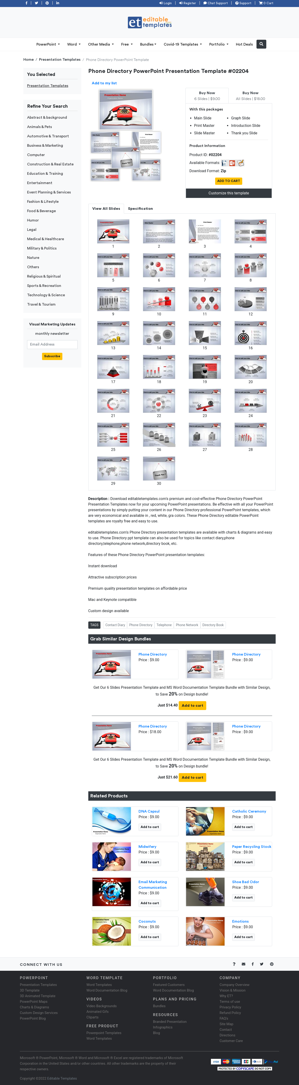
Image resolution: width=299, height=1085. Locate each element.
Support (243, 3)
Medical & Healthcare (45, 239)
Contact (226, 1030)
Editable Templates (62, 1078)
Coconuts (147, 921)
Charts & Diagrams (34, 1007)
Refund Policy (230, 1013)
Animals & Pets (39, 127)
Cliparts (92, 1017)
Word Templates (99, 985)
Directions (227, 1035)
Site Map (226, 1024)
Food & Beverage (41, 211)
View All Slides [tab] (106, 209)
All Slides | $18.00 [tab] (250, 96)
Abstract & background (47, 117)
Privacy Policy (230, 1007)
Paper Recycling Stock (251, 847)
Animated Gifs (97, 1012)
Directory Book (213, 625)
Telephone (164, 625)
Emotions (240, 921)
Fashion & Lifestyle (43, 201)
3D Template (29, 990)
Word (72, 44)
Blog (156, 1033)
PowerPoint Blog (33, 1018)
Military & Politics (42, 248)
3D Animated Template (37, 996)
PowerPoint (46, 44)
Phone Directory (140, 625)
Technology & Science (46, 295)
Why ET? (226, 996)
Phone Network (187, 625)
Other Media (99, 44)
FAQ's (224, 1018)
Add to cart (192, 705)
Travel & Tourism (41, 304)
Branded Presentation (170, 1022)
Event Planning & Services (49, 192)
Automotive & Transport (48, 136)
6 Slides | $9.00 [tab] (207, 96)
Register (187, 3)
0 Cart (266, 3)
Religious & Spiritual (44, 276)
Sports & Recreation (44, 286)
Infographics (162, 1027)
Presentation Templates (60, 59)
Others (33, 267)
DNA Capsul (149, 811)
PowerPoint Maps (33, 1001)
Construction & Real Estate (50, 164)
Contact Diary (115, 625)
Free (125, 44)
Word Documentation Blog (106, 990)
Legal (31, 230)
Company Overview (234, 985)
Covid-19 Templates (181, 44)
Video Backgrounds (101, 1006)
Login (165, 3)
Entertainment (39, 183)
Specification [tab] (140, 209)
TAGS (94, 625)
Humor (33, 220)
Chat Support (215, 3)
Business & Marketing (45, 145)
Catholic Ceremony (249, 811)
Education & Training (45, 173)
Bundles (146, 44)
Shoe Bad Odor (245, 882)
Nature (33, 258)
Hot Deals (244, 44)
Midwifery (148, 847)
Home (28, 59)
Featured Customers (169, 985)
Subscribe (52, 356)
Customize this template (229, 193)
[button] (261, 44)
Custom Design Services (39, 1013)
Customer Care (231, 1041)
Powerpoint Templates (103, 1033)
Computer (36, 155)
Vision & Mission (233, 990)
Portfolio (217, 44)
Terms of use (230, 1001)
